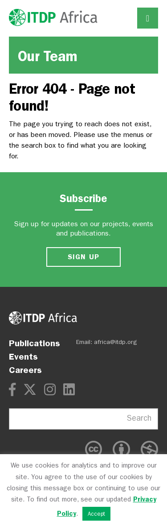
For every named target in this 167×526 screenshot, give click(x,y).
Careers (25, 369)
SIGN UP (84, 257)
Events (23, 356)
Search (139, 418)
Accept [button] (96, 513)
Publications (34, 343)
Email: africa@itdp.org (106, 342)
